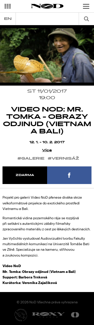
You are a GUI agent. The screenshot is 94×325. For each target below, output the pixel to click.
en (8, 18)
